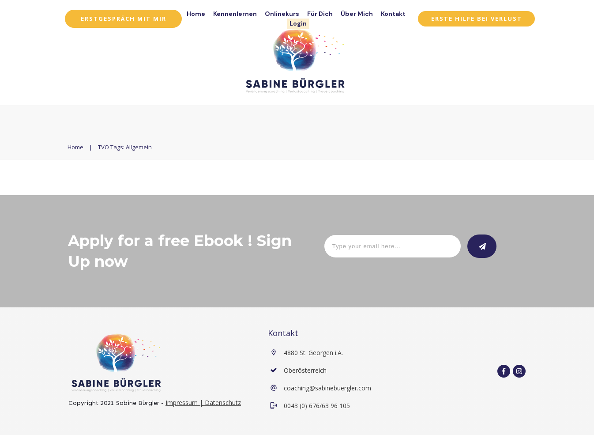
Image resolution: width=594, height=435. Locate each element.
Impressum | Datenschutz (203, 402)
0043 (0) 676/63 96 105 (317, 405)
